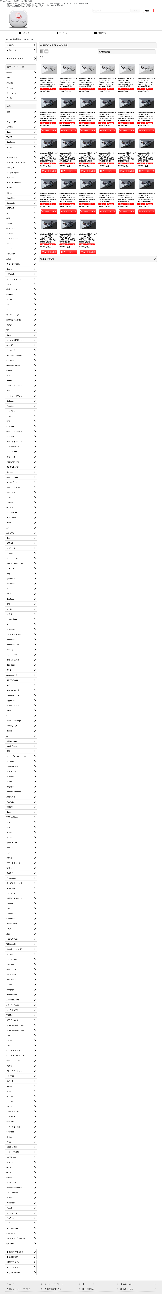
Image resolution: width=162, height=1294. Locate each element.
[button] (138, 33)
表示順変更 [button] (104, 52)
